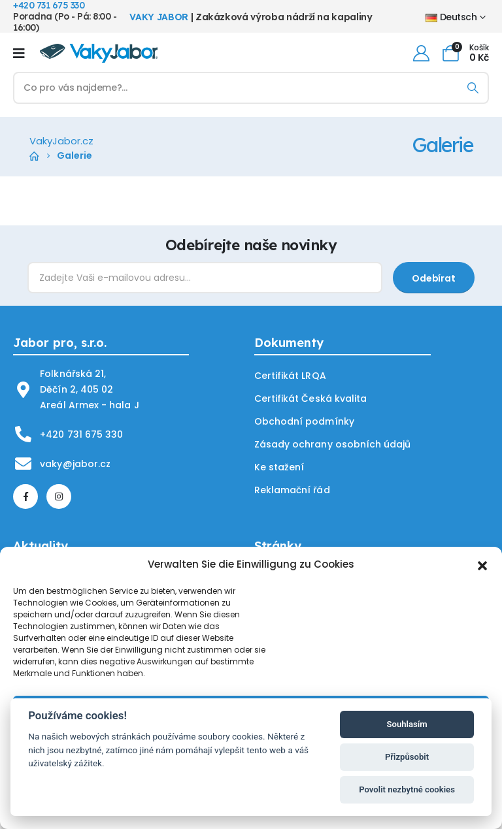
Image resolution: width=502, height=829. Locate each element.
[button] (482, 564)
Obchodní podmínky (304, 421)
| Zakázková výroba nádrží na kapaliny (250, 17)
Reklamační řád (291, 489)
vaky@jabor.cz (75, 463)
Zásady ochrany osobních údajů (332, 444)
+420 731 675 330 (81, 434)
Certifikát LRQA (290, 375)
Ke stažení (279, 467)
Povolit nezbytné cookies (407, 789)
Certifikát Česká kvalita (310, 398)
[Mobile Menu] (19, 52)
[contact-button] (433, 277)
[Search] (473, 88)
